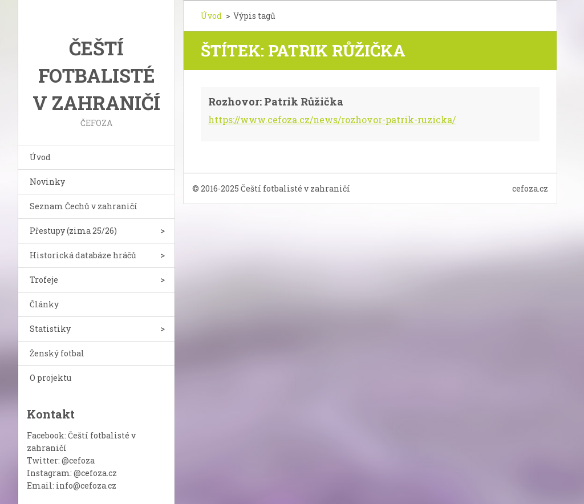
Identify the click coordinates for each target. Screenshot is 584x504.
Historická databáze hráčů (83, 255)
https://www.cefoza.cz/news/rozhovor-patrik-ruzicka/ (332, 119)
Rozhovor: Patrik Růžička (275, 101)
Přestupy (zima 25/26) (73, 230)
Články (44, 304)
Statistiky (50, 328)
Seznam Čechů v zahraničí (83, 206)
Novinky (47, 181)
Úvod (40, 157)
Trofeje (44, 279)
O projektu (50, 377)
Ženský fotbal (57, 353)
